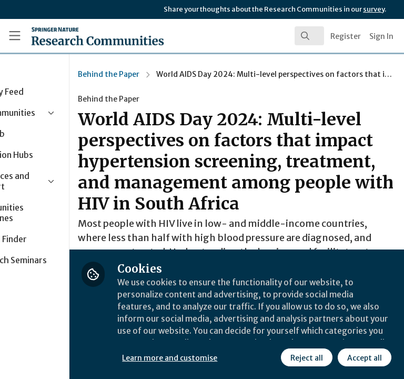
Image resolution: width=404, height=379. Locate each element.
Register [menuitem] (345, 36)
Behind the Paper (174, 74)
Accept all (271, 357)
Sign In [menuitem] (381, 36)
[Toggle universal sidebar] (14, 36)
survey (374, 9)
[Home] (74, 36)
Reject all (213, 357)
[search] (309, 35)
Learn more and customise (234, 334)
